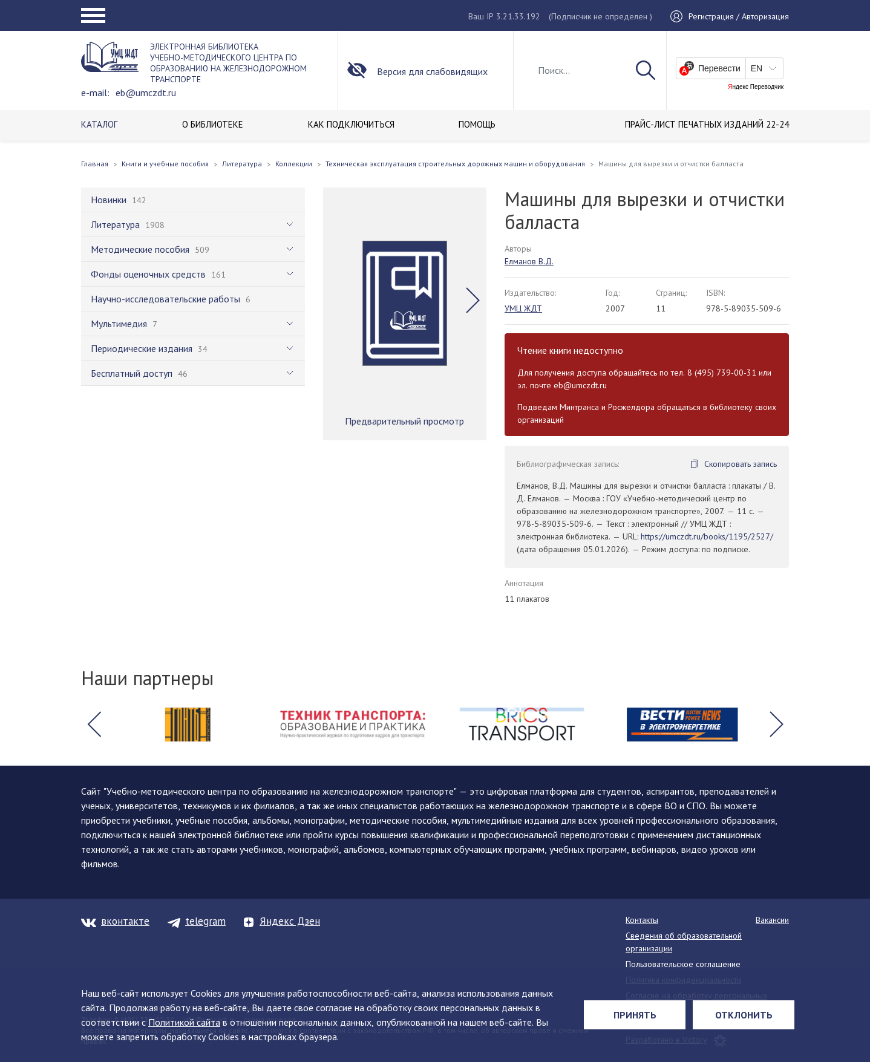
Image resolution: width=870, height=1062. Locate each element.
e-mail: (95, 92)
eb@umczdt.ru (146, 92)
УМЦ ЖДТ (523, 308)
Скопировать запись (740, 463)
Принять (634, 1015)
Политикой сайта (184, 1022)
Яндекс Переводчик (755, 87)
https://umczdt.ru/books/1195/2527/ (707, 536)
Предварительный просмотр (404, 421)
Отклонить (744, 1015)
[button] (472, 300)
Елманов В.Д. (529, 261)
